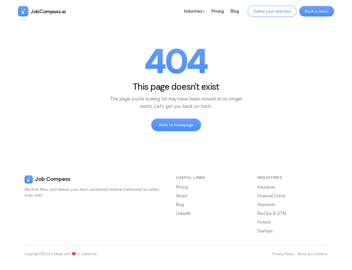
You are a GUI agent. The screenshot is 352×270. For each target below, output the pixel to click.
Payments (266, 204)
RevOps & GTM (271, 213)
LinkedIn (183, 213)
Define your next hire (272, 11)
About (181, 195)
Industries (194, 11)
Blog (234, 11)
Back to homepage (176, 124)
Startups (265, 231)
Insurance (266, 187)
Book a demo (317, 11)
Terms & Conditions (312, 254)
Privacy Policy (283, 254)
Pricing (217, 11)
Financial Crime (271, 195)
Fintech (264, 222)
